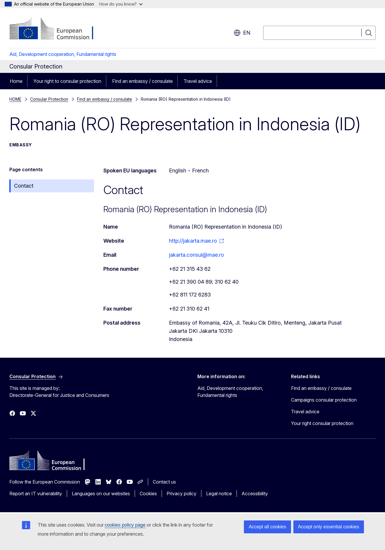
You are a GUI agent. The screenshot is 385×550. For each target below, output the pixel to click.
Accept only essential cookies (328, 526)
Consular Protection (49, 99)
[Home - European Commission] (56, 29)
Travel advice (198, 81)
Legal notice (219, 493)
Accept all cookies (267, 526)
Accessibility (255, 493)
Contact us (164, 482)
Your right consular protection (322, 423)
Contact (23, 186)
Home (16, 81)
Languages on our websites (101, 493)
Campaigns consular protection (324, 400)
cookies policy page (125, 524)
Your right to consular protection (67, 81)
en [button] (242, 32)
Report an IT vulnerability (35, 493)
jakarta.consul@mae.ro (196, 255)
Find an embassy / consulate (142, 81)
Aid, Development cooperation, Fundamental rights (62, 54)
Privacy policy (181, 493)
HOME (15, 99)
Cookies (148, 493)
